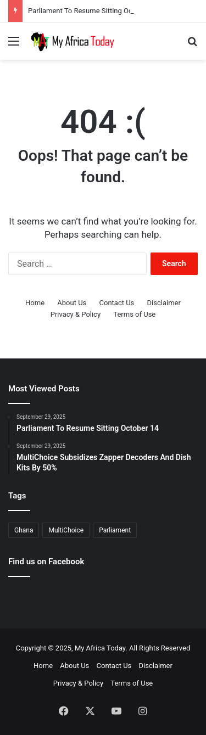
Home (34, 303)
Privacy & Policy (76, 314)
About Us (71, 303)
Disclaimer (164, 303)
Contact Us (117, 303)
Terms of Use (134, 314)
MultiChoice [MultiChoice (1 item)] (65, 530)
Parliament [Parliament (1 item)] (115, 530)
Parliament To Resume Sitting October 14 (93, 11)
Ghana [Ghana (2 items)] (23, 530)
